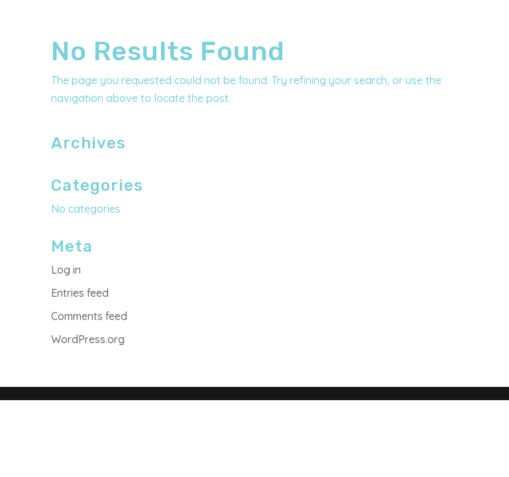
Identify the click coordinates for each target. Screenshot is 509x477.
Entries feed (80, 292)
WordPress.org (88, 339)
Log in (66, 269)
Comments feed (89, 316)
